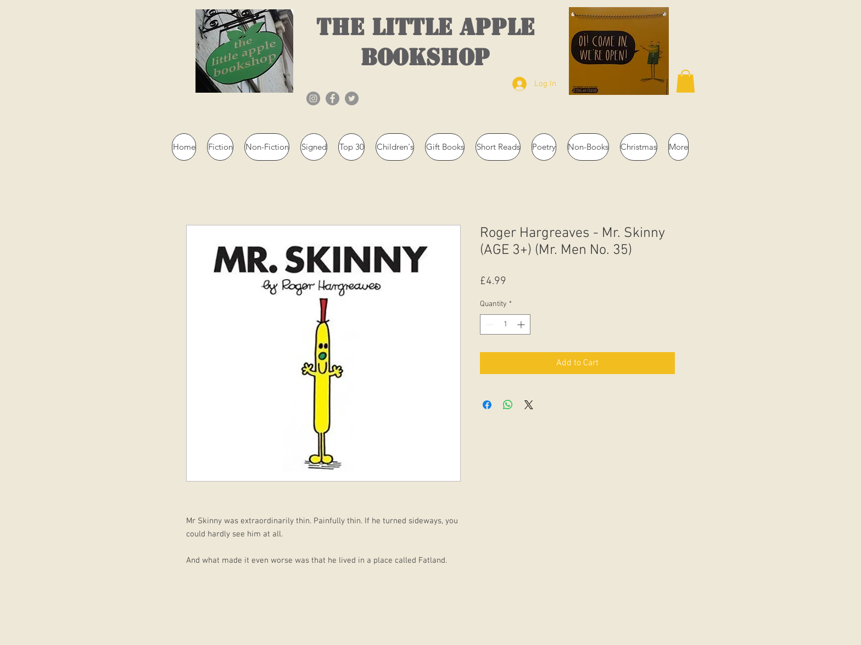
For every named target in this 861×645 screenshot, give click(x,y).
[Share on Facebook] (487, 404)
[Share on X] (528, 404)
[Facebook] (332, 98)
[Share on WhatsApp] (508, 404)
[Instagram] (313, 98)
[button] (685, 81)
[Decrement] (488, 324)
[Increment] (522, 324)
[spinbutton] (505, 324)
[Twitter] (352, 98)
